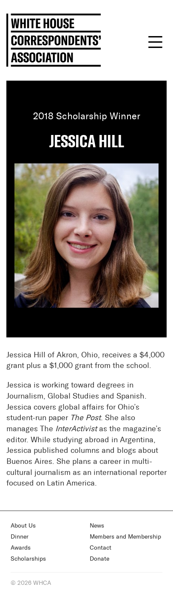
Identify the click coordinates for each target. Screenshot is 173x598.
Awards (21, 548)
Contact (100, 548)
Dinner (19, 537)
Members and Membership (125, 537)
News (97, 526)
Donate (99, 559)
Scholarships (28, 559)
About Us (23, 526)
